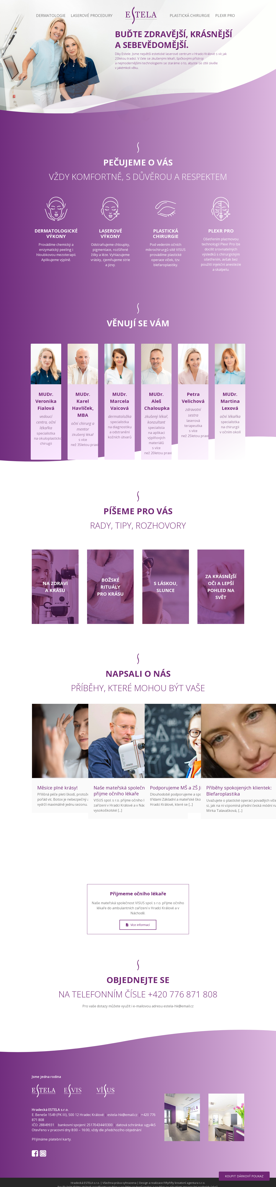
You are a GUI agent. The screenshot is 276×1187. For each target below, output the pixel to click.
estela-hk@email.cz (179, 1006)
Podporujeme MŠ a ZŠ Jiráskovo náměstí (194, 787)
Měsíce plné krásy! (57, 787)
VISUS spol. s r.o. (148, 903)
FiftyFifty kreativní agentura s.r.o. (184, 1183)
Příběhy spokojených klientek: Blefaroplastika (239, 790)
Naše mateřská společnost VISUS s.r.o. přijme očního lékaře (136, 790)
